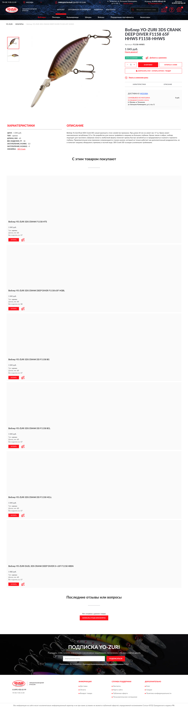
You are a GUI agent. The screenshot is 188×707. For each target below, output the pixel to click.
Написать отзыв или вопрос (94, 617)
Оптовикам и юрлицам (79, 10)
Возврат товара (86, 692)
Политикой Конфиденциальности (94, 663)
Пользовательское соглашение (125, 696)
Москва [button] (144, 94)
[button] (155, 3)
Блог (148, 685)
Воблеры (42, 17)
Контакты (110, 10)
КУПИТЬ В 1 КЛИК (170, 65)
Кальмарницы (73, 17)
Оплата (83, 689)
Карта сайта (118, 689)
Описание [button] (168, 84)
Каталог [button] (61, 10)
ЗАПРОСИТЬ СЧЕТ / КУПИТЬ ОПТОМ (153, 71)
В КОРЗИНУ (148, 65)
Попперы (56, 17)
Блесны (101, 17)
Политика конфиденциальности (158, 692)
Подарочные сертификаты (122, 17)
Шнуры (88, 17)
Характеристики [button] (139, 84)
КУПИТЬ (14, 239)
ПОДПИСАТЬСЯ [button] (115, 658)
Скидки (149, 689)
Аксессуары (145, 17)
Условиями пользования (115, 663)
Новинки (98, 10)
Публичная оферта (120, 692)
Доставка (83, 685)
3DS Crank (21, 149)
